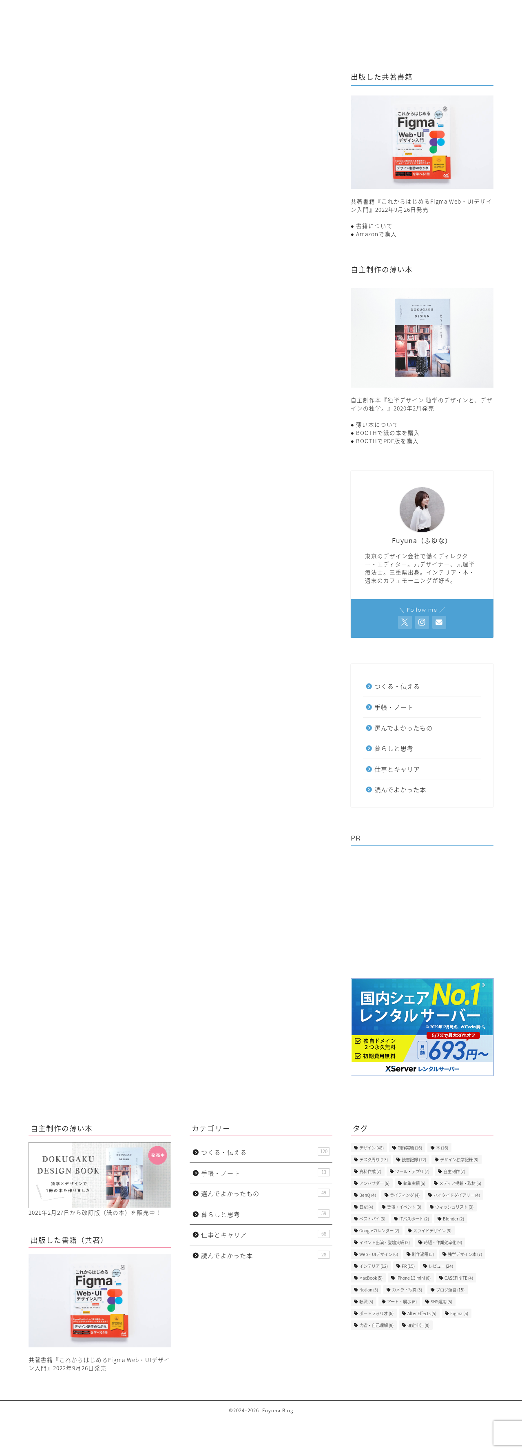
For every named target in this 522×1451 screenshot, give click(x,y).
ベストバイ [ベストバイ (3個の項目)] (372, 1219)
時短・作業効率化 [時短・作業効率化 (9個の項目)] (443, 1242)
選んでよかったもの (409, 23)
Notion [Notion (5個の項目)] (368, 1290)
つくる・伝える (281, 23)
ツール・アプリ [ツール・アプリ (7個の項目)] (412, 1171)
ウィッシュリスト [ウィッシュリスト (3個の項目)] (454, 1207)
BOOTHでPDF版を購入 (387, 441)
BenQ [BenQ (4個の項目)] (367, 1195)
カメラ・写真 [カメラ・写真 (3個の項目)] (407, 1290)
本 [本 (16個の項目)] (442, 1148)
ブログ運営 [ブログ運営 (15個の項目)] (450, 1290)
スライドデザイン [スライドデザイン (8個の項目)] (432, 1230)
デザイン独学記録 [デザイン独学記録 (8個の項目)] (459, 1159)
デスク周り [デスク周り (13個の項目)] (373, 1159)
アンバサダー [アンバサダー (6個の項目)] (374, 1183)
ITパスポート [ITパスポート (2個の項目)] (414, 1219)
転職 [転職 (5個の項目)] (366, 1301)
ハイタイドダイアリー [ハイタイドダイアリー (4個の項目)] (457, 1195)
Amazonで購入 (376, 234)
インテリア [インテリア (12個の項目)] (373, 1266)
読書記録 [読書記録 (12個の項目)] (414, 1159)
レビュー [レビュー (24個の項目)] (441, 1266)
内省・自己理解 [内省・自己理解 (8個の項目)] (376, 1325)
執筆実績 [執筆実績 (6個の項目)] (414, 1183)
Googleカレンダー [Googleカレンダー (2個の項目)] (379, 1230)
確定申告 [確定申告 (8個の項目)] (418, 1325)
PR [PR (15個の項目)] (408, 1266)
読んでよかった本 (90, 541)
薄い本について (377, 424)
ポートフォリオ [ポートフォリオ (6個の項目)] (376, 1313)
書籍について (374, 226)
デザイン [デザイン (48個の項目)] (371, 1148)
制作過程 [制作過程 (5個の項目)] (423, 1254)
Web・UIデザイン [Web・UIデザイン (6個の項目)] (378, 1254)
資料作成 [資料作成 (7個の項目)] (370, 1171)
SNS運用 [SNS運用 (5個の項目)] (441, 1301)
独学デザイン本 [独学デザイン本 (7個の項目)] (465, 1254)
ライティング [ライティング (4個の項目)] (405, 1195)
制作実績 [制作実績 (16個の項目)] (410, 1148)
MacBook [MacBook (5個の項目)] (371, 1278)
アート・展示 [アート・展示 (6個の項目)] (402, 1301)
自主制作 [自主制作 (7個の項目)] (454, 1171)
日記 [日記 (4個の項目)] (366, 1207)
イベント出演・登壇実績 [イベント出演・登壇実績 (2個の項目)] (384, 1242)
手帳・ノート (341, 23)
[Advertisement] (422, 913)
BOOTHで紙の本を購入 (388, 432)
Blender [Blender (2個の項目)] (453, 1219)
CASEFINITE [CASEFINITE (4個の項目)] (459, 1278)
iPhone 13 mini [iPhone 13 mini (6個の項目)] (413, 1278)
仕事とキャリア (218, 23)
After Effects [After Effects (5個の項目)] (421, 1313)
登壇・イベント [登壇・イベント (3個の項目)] (404, 1207)
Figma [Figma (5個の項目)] (459, 1313)
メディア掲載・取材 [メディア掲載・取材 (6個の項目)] (460, 1183)
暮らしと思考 (158, 23)
